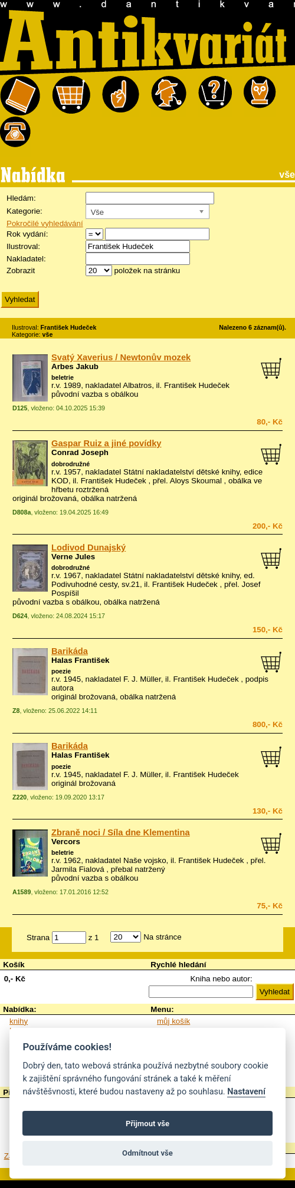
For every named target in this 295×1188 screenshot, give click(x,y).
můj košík (173, 1021)
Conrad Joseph (80, 452)
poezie (61, 671)
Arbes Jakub (75, 366)
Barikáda (69, 651)
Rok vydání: (27, 234)
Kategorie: (24, 211)
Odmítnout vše (147, 1153)
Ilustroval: (23, 246)
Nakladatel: (26, 258)
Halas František (80, 660)
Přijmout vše (147, 1123)
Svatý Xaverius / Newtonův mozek (121, 357)
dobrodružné (70, 463)
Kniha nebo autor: (221, 978)
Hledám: (21, 198)
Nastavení (246, 1092)
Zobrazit (20, 270)
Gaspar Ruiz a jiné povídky (106, 443)
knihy (18, 1021)
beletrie (62, 377)
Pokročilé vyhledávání (44, 223)
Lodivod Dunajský (88, 547)
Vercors (65, 841)
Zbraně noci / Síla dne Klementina (120, 832)
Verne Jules (73, 556)
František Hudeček (197, 385)
